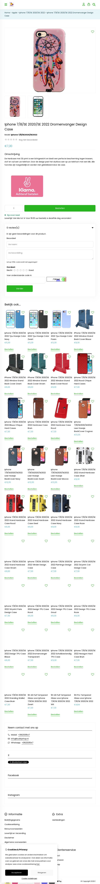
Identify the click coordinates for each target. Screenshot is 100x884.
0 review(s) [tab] (50, 227)
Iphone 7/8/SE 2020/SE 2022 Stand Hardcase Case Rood (15, 455)
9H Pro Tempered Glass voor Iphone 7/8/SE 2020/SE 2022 (83, 633)
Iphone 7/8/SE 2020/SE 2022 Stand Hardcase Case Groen (15, 499)
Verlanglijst (9, 799)
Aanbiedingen (58, 755)
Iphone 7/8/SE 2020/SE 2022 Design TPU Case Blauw (15, 588)
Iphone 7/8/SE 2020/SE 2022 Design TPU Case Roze (84, 544)
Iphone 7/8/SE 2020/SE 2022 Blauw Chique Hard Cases (15, 360)
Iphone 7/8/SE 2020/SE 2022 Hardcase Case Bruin (38, 360)
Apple (14, 12)
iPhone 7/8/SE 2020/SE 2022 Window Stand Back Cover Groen (38, 315)
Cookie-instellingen (29, 878)
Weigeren (42, 872)
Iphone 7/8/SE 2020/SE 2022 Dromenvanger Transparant (38, 588)
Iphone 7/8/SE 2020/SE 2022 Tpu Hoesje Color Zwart (38, 271)
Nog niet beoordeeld (28, 140)
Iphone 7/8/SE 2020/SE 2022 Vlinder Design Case (38, 499)
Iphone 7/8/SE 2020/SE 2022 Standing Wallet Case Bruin (15, 633)
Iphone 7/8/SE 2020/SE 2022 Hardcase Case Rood (61, 360)
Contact (56, 790)
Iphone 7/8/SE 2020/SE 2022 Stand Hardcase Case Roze (84, 455)
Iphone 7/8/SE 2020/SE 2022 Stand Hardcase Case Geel (38, 455)
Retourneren (58, 795)
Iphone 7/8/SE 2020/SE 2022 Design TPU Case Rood (38, 544)
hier (38, 864)
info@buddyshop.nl (20, 673)
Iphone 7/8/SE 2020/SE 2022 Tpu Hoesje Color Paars (61, 271)
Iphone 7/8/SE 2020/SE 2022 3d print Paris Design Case (15, 544)
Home (7, 12)
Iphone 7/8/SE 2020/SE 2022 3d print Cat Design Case (84, 499)
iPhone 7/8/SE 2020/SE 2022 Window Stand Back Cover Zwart (15, 315)
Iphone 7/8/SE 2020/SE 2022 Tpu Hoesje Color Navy (15, 271)
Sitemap (56, 799)
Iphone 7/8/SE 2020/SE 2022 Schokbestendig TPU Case (61, 588)
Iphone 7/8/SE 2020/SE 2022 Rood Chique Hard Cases (84, 315)
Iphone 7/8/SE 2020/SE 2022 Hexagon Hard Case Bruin (84, 588)
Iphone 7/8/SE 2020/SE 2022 (32, 12)
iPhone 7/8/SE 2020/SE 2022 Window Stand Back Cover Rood (61, 315)
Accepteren (16, 872)
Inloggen (8, 790)
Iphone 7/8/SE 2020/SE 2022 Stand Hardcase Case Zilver (84, 407)
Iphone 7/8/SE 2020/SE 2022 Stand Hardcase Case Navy (61, 455)
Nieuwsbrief (10, 804)
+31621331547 (24, 670)
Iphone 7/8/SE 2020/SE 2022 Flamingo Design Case (61, 499)
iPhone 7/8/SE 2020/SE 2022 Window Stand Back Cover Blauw (84, 271)
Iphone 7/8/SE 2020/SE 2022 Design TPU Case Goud (61, 544)
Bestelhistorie (11, 795)
